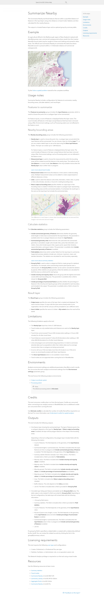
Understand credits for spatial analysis (62, 413)
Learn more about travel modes (40, 170)
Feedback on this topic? (72, 593)
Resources (86, 36)
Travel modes (35, 573)
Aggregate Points (36, 581)
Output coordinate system (39, 380)
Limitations (86, 22)
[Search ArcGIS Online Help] (51, 2)
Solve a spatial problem (40, 90)
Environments (87, 25)
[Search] (66, 2)
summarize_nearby (37, 578)
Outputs (85, 30)
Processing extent (36, 383)
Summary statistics (36, 570)
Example (85, 17)
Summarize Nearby (37, 576)
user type (51, 545)
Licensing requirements (90, 33)
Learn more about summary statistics (42, 260)
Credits (85, 28)
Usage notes (86, 19)
